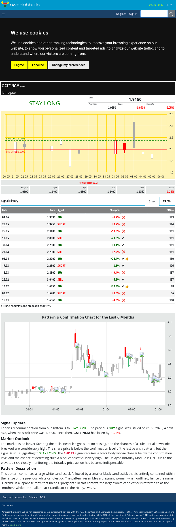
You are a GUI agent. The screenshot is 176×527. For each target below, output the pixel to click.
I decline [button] (38, 65)
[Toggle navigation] (4, 14)
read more (15, 524)
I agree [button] (19, 65)
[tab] (152, 201)
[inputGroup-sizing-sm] (154, 13)
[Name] (171, 13)
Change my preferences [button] (68, 65)
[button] (170, 5)
